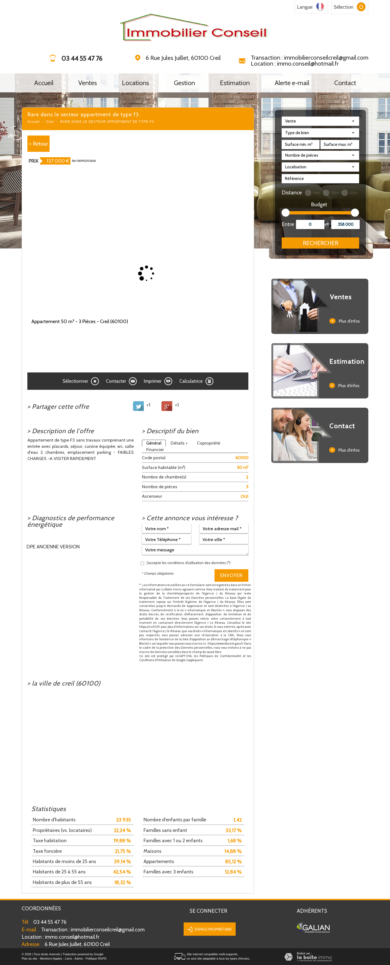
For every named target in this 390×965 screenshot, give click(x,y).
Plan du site (29, 958)
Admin (78, 958)
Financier (155, 449)
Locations (135, 83)
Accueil (43, 83)
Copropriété (208, 443)
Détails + (179, 443)
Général (153, 443)
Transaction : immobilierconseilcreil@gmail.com (309, 57)
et (326, 224)
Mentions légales (51, 958)
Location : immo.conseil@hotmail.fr (295, 63)
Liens (68, 958)
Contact (345, 83)
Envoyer (231, 575)
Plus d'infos (344, 321)
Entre (287, 224)
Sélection (343, 7)
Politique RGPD (96, 958)
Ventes (87, 83)
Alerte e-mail (292, 83)
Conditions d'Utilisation (155, 660)
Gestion (184, 83)
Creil (50, 122)
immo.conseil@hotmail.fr (60, 937)
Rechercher (320, 243)
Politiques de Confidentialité (220, 656)
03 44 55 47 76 (50, 922)
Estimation (235, 83)
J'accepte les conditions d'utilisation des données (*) (188, 563)
